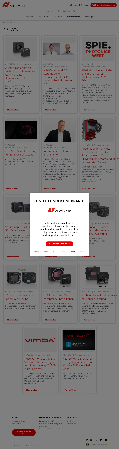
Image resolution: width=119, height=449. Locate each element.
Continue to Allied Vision (59, 244)
